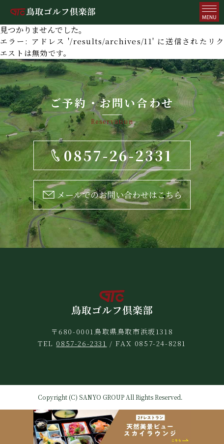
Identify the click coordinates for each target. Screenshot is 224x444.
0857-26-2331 (81, 343)
